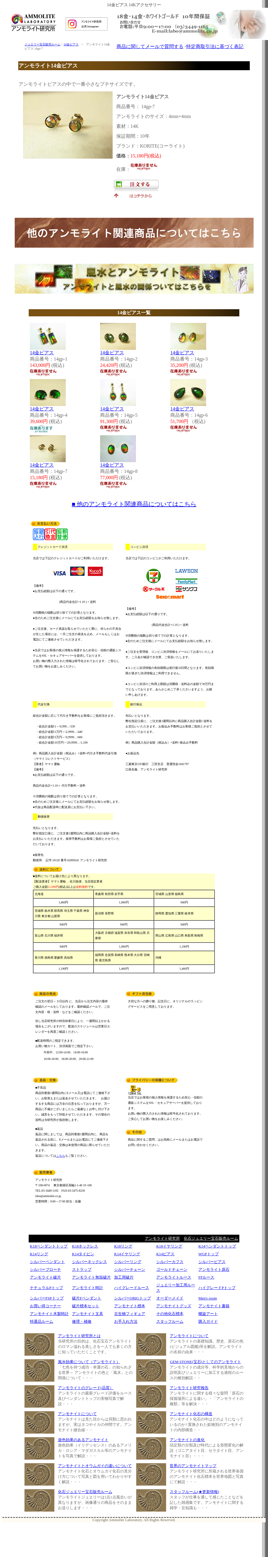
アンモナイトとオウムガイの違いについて (95, 1465)
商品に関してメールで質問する (150, 46)
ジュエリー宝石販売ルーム (42, 44)
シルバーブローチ (45, 1269)
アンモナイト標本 (129, 1306)
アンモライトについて (189, 1336)
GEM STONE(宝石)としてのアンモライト (205, 1362)
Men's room (207, 1298)
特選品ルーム (41, 1321)
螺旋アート (208, 1313)
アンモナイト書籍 (213, 1306)
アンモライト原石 (213, 1269)
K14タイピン (83, 1254)
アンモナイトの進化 (187, 1440)
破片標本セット (85, 1306)
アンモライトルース (173, 1277)
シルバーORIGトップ (132, 1298)
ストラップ (81, 1269)
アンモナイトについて (77, 1414)
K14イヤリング (127, 1254)
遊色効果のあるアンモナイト (83, 1440)
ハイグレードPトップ (216, 1287)
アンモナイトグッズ (173, 1306)
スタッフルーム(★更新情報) (194, 1491)
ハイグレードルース (131, 1287)
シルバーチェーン (129, 1269)
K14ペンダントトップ (217, 1246)
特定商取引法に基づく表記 (215, 46)
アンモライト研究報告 (189, 1388)
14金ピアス (71, 44)
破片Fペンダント (86, 1298)
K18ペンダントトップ (49, 1246)
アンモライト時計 (87, 1287)
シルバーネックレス (89, 1261)
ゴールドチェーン (171, 1269)
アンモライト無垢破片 (91, 1277)
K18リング (123, 1246)
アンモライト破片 (45, 1277)
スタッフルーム (169, 1321)
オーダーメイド (169, 1298)
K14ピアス (165, 1254)
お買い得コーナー (45, 1306)
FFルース (206, 1277)
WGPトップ (208, 1254)
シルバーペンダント (47, 1261)
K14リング (39, 1254)
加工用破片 (124, 1277)
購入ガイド (208, 1321)
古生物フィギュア (129, 1313)
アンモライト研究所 (162, 1238)
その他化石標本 (169, 1313)
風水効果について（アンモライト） (89, 1362)
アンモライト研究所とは (79, 1336)
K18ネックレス (85, 1246)
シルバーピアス (212, 1261)
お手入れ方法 (125, 1321)
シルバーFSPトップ (47, 1298)
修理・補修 (81, 1321)
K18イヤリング (169, 1246)
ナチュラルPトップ (46, 1287)
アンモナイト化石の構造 (191, 1414)
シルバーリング (127, 1261)
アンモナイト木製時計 (49, 1313)
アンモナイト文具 (87, 1313)
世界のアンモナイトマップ (193, 1465)
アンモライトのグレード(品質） (86, 1388)
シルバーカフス (169, 1261)
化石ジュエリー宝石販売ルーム (211, 1238)
